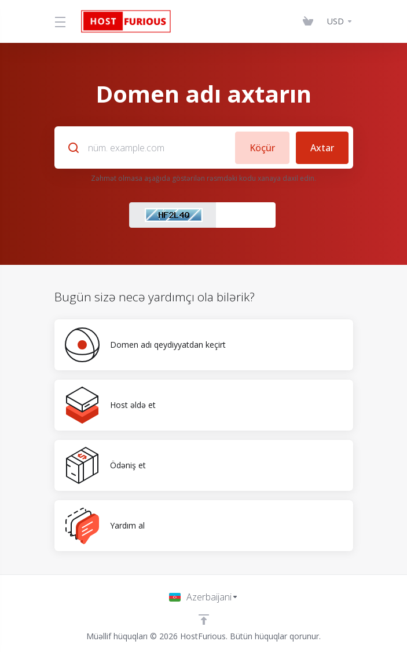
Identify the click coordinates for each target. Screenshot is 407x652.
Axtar (322, 147)
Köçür (261, 147)
